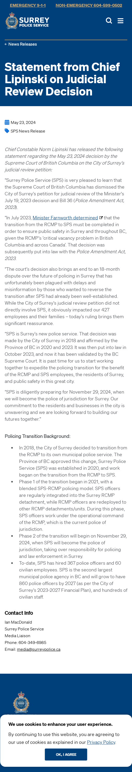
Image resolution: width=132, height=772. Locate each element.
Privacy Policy (101, 742)
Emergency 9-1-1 (28, 5)
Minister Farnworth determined (65, 217)
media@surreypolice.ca (38, 649)
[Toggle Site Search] (109, 20)
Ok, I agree (66, 754)
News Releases (22, 44)
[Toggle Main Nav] (120, 20)
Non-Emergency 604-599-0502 (89, 5)
